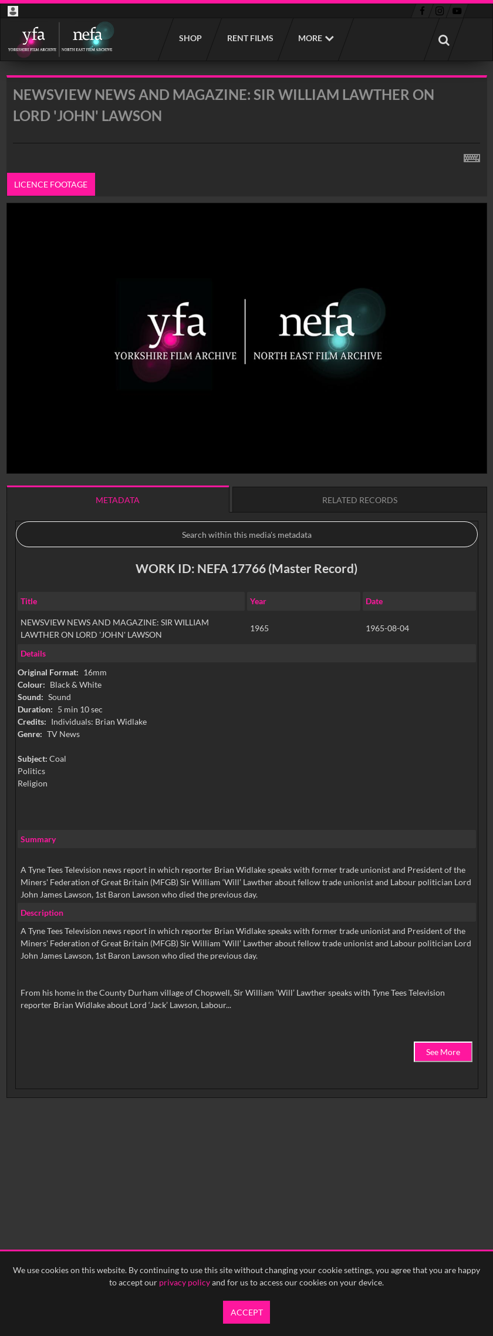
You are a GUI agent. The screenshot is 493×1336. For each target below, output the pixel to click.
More (310, 38)
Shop (189, 38)
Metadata (118, 500)
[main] (246, 616)
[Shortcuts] (472, 155)
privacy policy (184, 1282)
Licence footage (50, 184)
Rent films (250, 38)
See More (443, 1052)
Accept (247, 1312)
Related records (359, 500)
